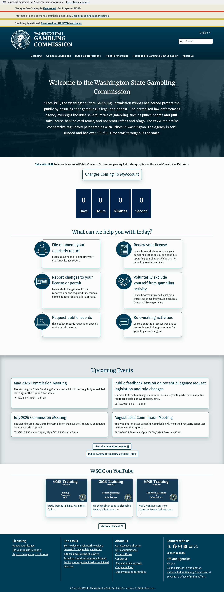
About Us (188, 56)
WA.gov (171, 563)
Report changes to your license (30, 554)
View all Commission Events (110, 446)
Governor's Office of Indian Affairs (186, 576)
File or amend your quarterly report (68, 248)
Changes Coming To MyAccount (112, 174)
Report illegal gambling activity (81, 553)
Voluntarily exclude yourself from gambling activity (154, 283)
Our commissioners (126, 550)
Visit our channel (112, 526)
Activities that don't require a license (85, 558)
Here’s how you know (77, 2)
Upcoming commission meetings (90, 15)
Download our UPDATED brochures (61, 23)
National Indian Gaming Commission (189, 572)
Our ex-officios (123, 554)
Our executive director (128, 545)
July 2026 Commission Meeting (40, 417)
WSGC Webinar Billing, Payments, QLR (66, 507)
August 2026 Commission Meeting (144, 417)
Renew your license (150, 245)
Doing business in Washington (184, 567)
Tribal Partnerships (116, 56)
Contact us (121, 558)
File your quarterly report (26, 550)
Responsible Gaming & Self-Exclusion (155, 56)
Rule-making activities (153, 317)
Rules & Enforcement (88, 56)
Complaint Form (124, 567)
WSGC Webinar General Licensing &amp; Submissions (112, 507)
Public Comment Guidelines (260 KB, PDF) (112, 454)
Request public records (72, 317)
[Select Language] (194, 32)
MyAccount (49, 8)
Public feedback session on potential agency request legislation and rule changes (160, 386)
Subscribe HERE (44, 164)
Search (181, 41)
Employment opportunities (130, 571)
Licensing (36, 56)
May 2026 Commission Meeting (40, 383)
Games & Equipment (58, 56)
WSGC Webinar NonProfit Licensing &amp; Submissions (156, 509)
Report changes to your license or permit (72, 280)
